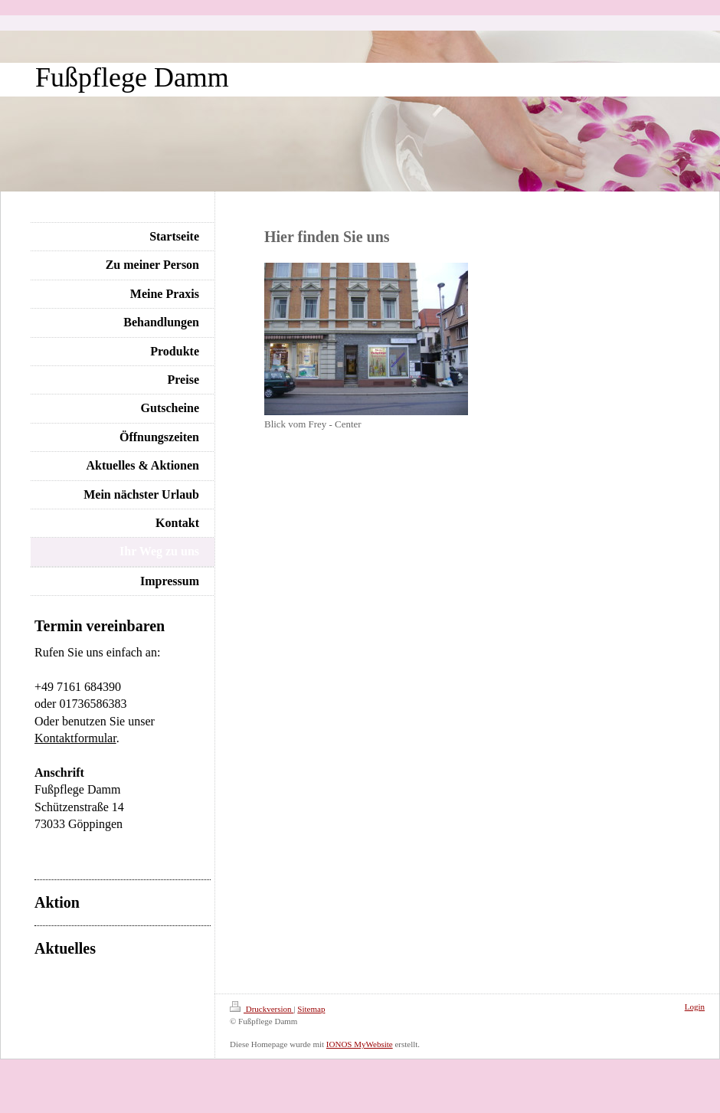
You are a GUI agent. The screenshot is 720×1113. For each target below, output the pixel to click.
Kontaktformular (75, 738)
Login (695, 1006)
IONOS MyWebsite (359, 1044)
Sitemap (311, 1008)
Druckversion (261, 1008)
